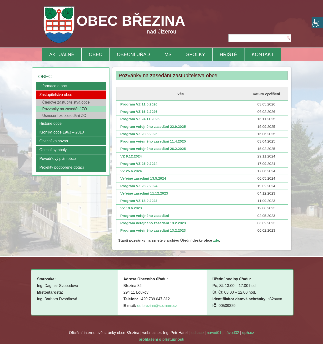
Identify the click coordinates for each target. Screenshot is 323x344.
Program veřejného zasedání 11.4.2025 (153, 141)
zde (216, 240)
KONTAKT (263, 54)
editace (197, 333)
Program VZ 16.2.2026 (139, 112)
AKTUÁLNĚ (62, 54)
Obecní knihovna (54, 141)
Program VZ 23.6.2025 (139, 134)
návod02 (231, 333)
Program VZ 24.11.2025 (139, 119)
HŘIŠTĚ (228, 54)
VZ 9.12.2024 (131, 156)
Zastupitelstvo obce (56, 95)
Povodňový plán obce (58, 159)
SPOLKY (195, 54)
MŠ (168, 54)
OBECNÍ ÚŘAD (133, 54)
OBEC (95, 54)
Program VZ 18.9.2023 (139, 201)
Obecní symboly (53, 150)
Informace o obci (54, 86)
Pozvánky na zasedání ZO (64, 109)
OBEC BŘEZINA (130, 21)
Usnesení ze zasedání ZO (64, 116)
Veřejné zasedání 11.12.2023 (144, 193)
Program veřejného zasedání (144, 216)
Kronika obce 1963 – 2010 (62, 132)
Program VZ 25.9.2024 (139, 164)
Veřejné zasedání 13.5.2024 (143, 178)
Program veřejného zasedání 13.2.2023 (153, 223)
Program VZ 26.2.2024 (139, 186)
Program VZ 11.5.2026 (139, 104)
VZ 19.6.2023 (131, 208)
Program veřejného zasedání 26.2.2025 (153, 149)
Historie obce (51, 123)
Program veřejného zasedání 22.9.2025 (153, 126)
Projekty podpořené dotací (62, 167)
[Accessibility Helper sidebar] (317, 22)
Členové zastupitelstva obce (66, 102)
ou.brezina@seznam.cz (157, 306)
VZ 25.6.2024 (131, 171)
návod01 (214, 333)
